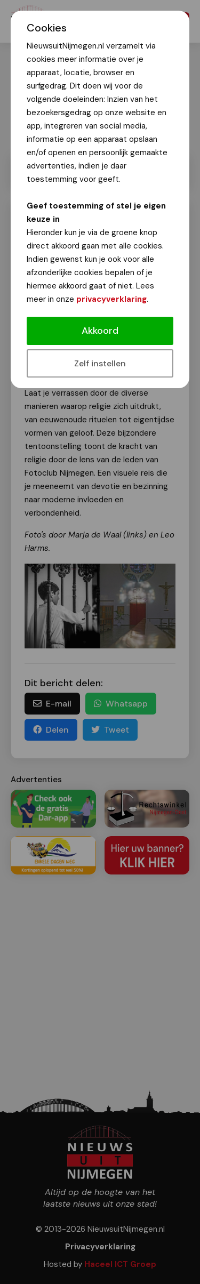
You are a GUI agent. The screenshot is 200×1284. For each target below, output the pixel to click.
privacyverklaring (111, 299)
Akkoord (100, 330)
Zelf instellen (100, 363)
